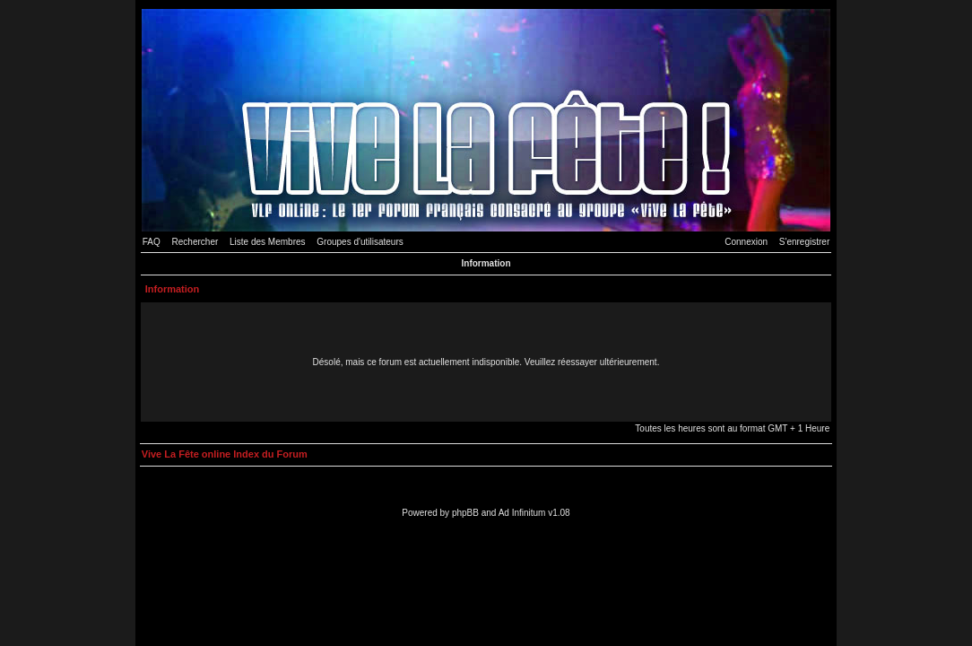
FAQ (152, 242)
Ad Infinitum (522, 513)
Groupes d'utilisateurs (360, 242)
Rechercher (195, 242)
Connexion (746, 242)
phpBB (465, 513)
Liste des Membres (267, 242)
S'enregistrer (804, 242)
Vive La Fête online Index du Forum (225, 454)
